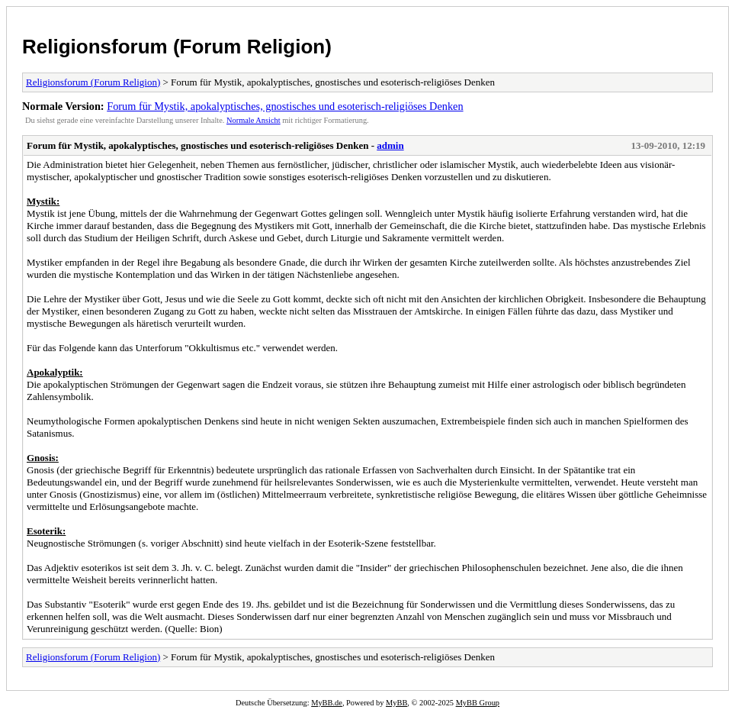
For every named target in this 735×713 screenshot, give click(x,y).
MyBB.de (326, 702)
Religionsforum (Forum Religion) (177, 46)
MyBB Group (477, 702)
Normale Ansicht (253, 120)
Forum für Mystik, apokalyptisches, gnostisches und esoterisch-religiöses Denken (285, 106)
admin (390, 145)
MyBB (396, 702)
